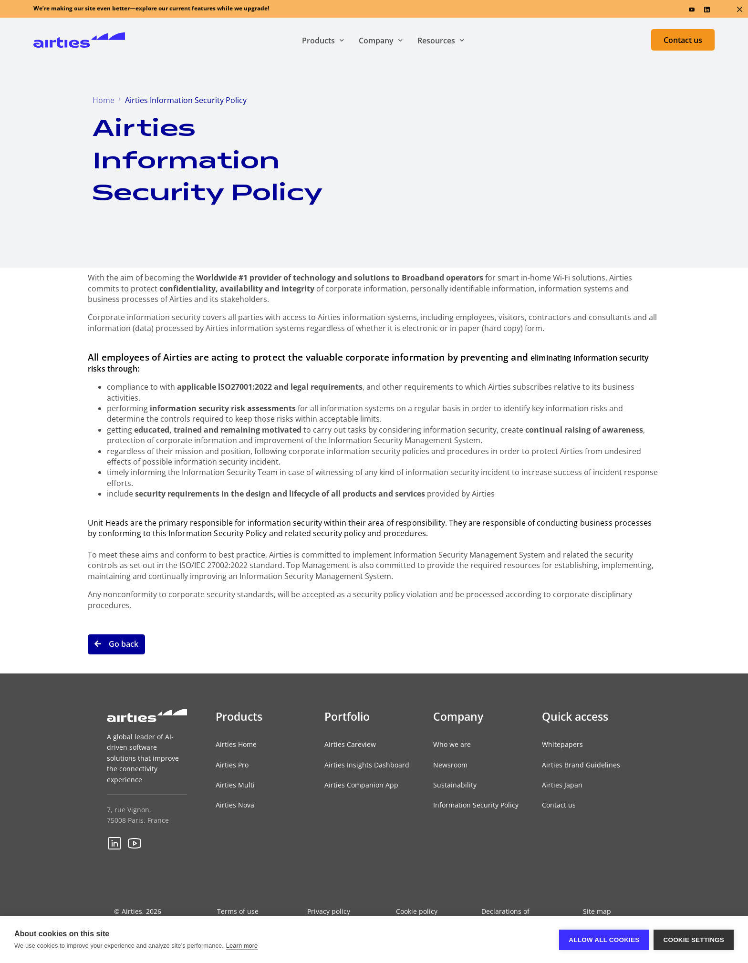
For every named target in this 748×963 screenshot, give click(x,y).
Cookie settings (693, 939)
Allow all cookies (604, 939)
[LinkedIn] (707, 12)
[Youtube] (691, 12)
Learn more (242, 945)
